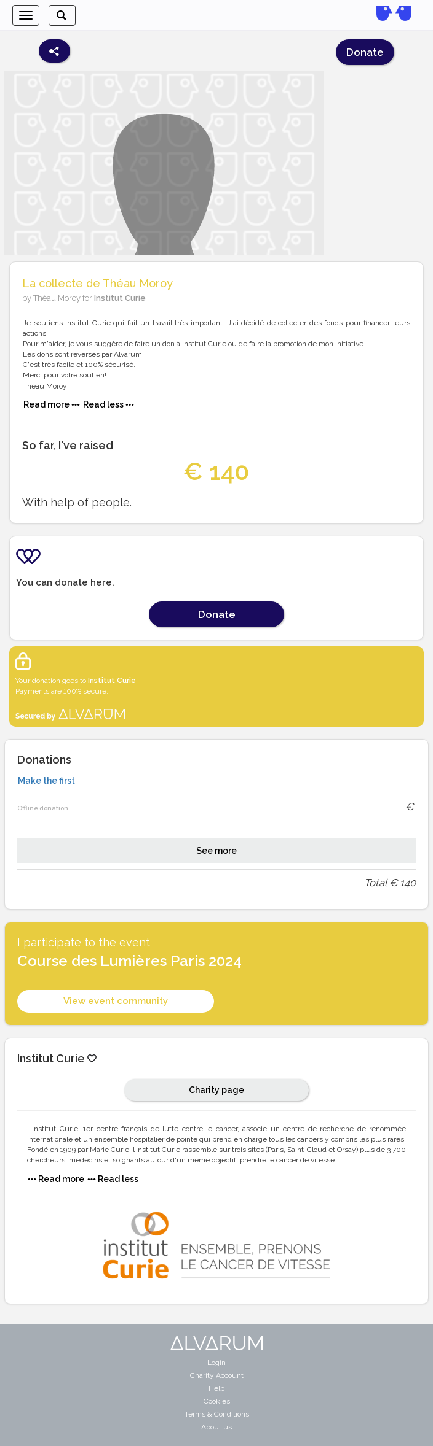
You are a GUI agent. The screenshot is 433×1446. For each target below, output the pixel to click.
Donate (365, 52)
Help (216, 1388)
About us (216, 1427)
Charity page (216, 1090)
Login (216, 1362)
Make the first (46, 781)
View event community (115, 1001)
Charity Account (217, 1375)
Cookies (217, 1401)
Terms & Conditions (217, 1414)
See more (216, 851)
